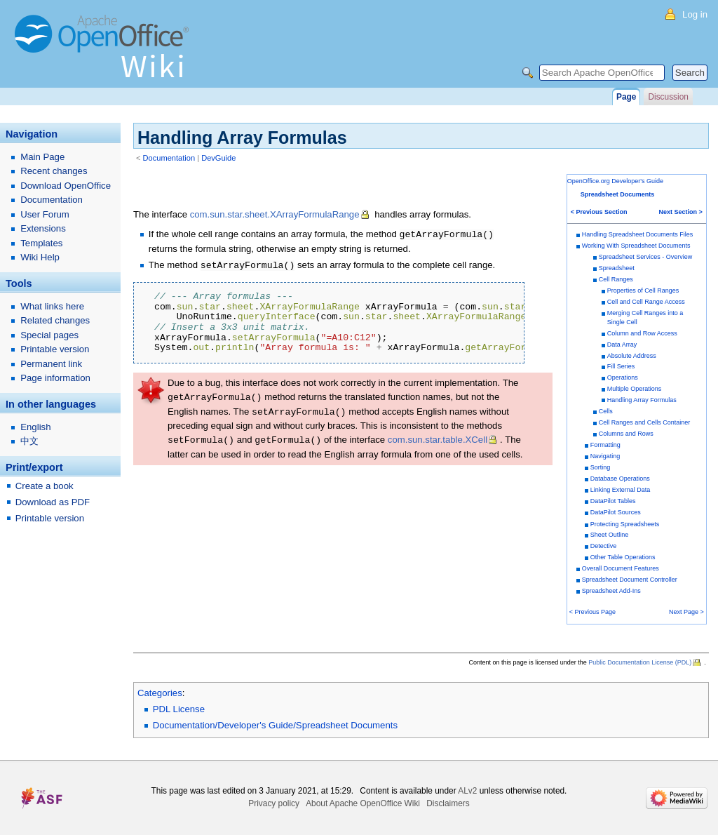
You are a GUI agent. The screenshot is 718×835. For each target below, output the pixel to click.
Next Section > (681, 211)
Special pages (49, 335)
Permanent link (51, 364)
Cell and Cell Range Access (646, 301)
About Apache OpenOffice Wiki (363, 803)
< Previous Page (592, 611)
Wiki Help (40, 257)
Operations (622, 377)
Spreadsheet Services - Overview (646, 256)
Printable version (54, 349)
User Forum (44, 214)
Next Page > (686, 611)
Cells (606, 411)
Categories (159, 693)
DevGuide (218, 158)
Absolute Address (631, 355)
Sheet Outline (609, 534)
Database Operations (620, 478)
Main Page (42, 157)
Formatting (605, 444)
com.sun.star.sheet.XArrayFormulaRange (275, 214)
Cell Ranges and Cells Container (645, 422)
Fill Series (621, 366)
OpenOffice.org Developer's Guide (615, 181)
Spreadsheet (617, 268)
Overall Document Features (620, 568)
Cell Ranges (616, 279)
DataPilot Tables (613, 501)
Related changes (55, 320)
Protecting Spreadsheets (625, 524)
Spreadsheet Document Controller (629, 579)
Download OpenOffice (65, 185)
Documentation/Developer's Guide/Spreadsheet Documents (275, 725)
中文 (29, 441)
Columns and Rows (626, 433)
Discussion (668, 97)
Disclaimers (447, 803)
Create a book (44, 486)
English (35, 427)
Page (626, 97)
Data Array (622, 344)
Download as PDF (52, 502)
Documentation (169, 158)
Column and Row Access (642, 333)
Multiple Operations (634, 388)
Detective (603, 545)
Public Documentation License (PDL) (639, 662)
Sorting (600, 467)
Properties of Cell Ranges (643, 290)
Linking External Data (620, 489)
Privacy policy (273, 803)
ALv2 (467, 791)
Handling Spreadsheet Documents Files (637, 234)
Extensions (43, 228)
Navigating (605, 456)
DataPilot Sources (615, 512)
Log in (694, 14)
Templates (41, 243)
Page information (55, 378)
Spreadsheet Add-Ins (611, 590)
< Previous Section (599, 211)
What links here (52, 306)
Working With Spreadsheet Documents (636, 245)
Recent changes (53, 171)
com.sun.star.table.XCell (437, 437)
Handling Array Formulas (642, 399)
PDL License (179, 709)
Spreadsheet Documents (618, 194)
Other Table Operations (623, 557)
